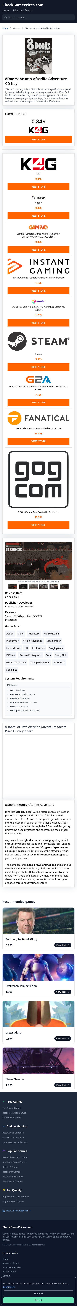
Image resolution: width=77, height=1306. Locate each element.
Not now (38, 1293)
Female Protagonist (30, 655)
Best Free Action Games (14, 1112)
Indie (21, 633)
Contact (6, 1275)
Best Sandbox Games (12, 1176)
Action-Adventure (33, 640)
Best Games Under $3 (13, 1137)
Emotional (59, 662)
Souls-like (11, 669)
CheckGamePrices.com (22, 4)
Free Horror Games (11, 1117)
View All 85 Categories (16, 1210)
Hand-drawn (13, 648)
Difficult (10, 655)
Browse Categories (11, 1267)
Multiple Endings (39, 662)
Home (5, 10)
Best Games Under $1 (13, 1132)
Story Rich (61, 655)
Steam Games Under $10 (14, 1142)
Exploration (38, 648)
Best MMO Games (11, 1171)
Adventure (34, 633)
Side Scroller (54, 640)
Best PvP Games (10, 1167)
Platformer (12, 640)
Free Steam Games (11, 1108)
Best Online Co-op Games (15, 1157)
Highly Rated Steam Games (15, 1196)
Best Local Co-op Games (14, 1162)
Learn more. (9, 1286)
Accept (38, 1300)
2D (26, 648)
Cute (48, 655)
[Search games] (38, 17)
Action (9, 633)
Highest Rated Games (13, 1201)
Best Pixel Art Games (12, 1181)
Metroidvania (51, 633)
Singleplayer (56, 648)
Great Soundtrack (16, 662)
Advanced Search (22, 10)
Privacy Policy (9, 1271)
